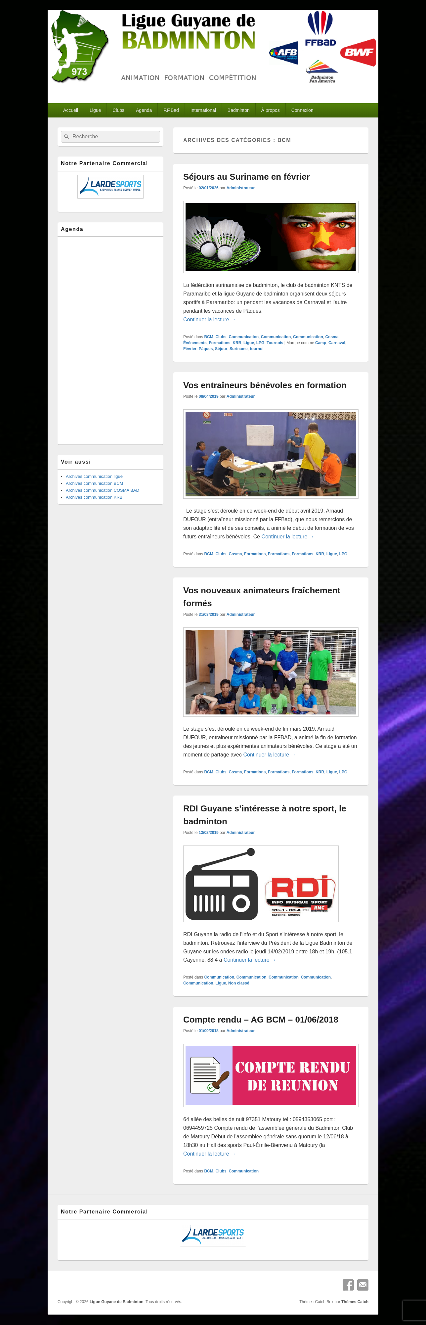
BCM (208, 337)
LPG (260, 343)
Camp (320, 343)
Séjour (221, 348)
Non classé (238, 983)
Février (189, 348)
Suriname (239, 348)
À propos (270, 110)
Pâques (206, 348)
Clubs (118, 110)
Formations (219, 343)
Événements (195, 343)
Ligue (95, 110)
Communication (244, 337)
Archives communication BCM (94, 483)
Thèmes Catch (354, 1302)
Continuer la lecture (209, 319)
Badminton (239, 110)
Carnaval (336, 343)
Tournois (275, 343)
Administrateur (241, 188)
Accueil (70, 110)
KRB (237, 343)
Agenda (144, 110)
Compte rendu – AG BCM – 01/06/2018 (260, 1020)
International (203, 110)
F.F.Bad (171, 110)
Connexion (302, 110)
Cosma (331, 337)
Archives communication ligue (94, 476)
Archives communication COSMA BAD (102, 490)
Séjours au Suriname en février (246, 177)
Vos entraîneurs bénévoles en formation (265, 385)
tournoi (256, 348)
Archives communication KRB (94, 497)
